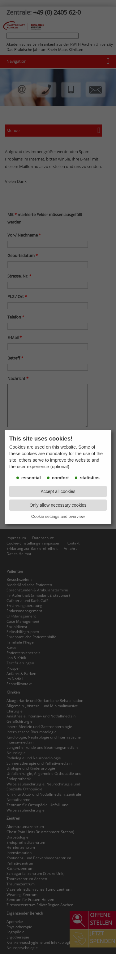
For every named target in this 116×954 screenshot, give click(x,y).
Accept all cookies (58, 491)
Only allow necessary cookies (58, 505)
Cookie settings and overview (58, 516)
